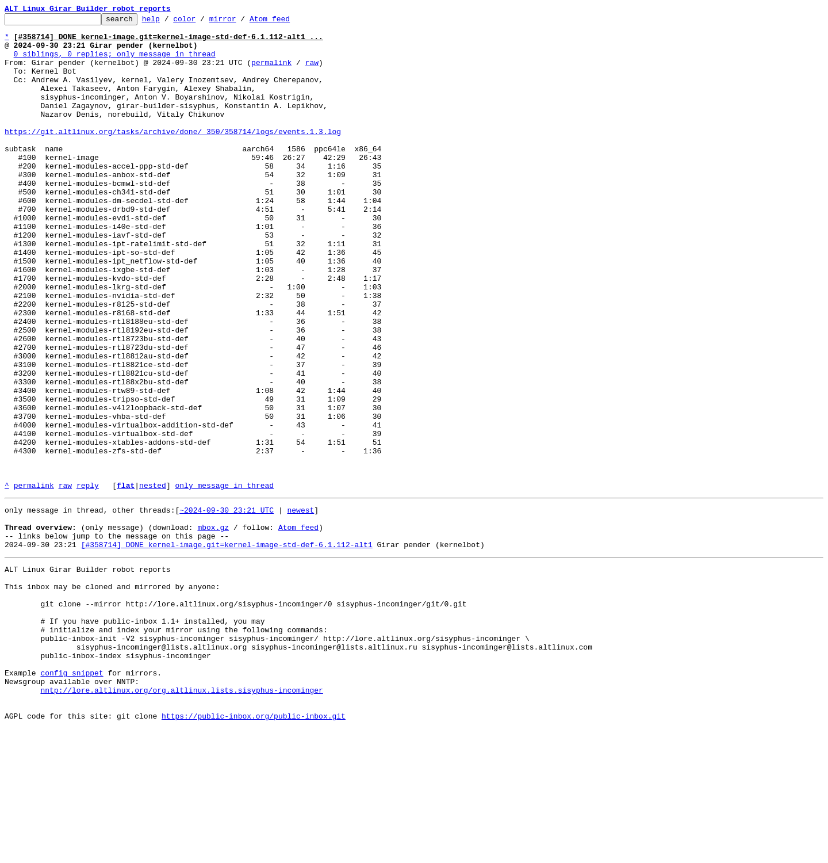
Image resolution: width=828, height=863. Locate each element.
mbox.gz (213, 627)
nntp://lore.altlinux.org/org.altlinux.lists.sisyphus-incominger (181, 819)
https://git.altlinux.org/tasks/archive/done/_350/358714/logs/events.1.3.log (173, 155)
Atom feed (287, 22)
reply (87, 580)
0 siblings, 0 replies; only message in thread (115, 62)
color (202, 22)
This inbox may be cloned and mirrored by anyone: (112, 695)
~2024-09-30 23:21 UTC (226, 606)
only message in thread (224, 580)
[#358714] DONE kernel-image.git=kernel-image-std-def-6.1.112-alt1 (227, 648)
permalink (271, 72)
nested (152, 580)
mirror (240, 22)
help (169, 22)
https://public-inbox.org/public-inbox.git (254, 850)
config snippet (71, 798)
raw (312, 72)
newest (300, 606)
